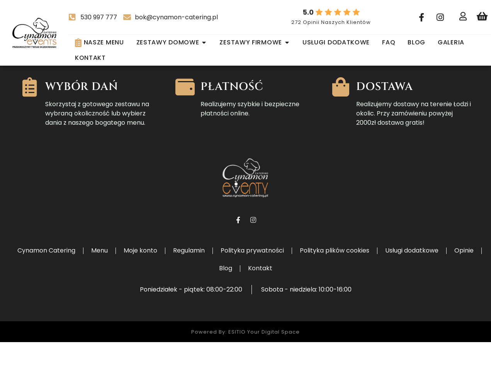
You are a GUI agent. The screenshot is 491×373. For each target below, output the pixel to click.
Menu (99, 281)
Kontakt (260, 299)
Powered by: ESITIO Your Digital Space (245, 362)
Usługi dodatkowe (411, 281)
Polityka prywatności (252, 281)
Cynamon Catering (46, 281)
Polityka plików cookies (334, 281)
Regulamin (189, 281)
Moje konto (140, 281)
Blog (225, 299)
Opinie (464, 281)
